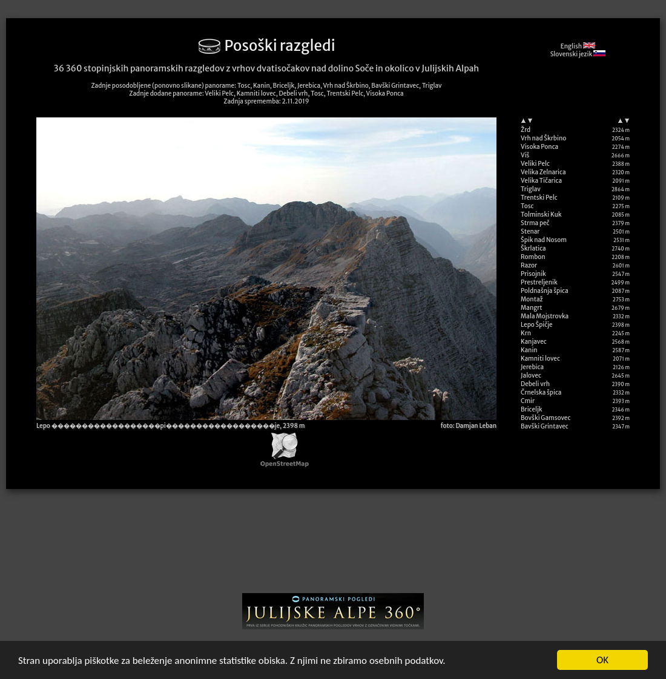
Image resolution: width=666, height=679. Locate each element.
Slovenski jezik (577, 54)
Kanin (529, 350)
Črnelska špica (541, 392)
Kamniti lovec (540, 358)
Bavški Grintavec (545, 426)
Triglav (531, 189)
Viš (525, 155)
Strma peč (535, 223)
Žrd (525, 130)
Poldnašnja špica (545, 291)
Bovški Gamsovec (545, 418)
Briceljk (531, 409)
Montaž (532, 299)
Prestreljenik (539, 282)
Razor (529, 265)
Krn (526, 333)
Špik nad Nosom (544, 240)
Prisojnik (533, 274)
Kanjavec (534, 342)
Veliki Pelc (535, 164)
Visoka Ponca (539, 147)
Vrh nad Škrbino (543, 138)
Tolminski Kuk (541, 214)
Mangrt (531, 308)
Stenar (530, 231)
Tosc (527, 206)
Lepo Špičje (537, 325)
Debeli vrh (535, 384)
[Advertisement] (333, 545)
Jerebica (532, 367)
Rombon (533, 257)
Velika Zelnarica (543, 172)
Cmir (528, 401)
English (578, 46)
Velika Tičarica (541, 181)
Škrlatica (533, 248)
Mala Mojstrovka (545, 316)
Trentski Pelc (539, 198)
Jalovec (531, 375)
